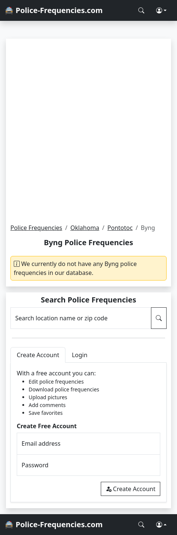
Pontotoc (120, 228)
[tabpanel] (88, 432)
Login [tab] (79, 355)
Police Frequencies (36, 228)
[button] (161, 10)
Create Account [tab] (38, 355)
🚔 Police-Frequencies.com (53, 10)
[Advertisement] (88, 131)
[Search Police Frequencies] (141, 10)
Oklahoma (84, 228)
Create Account (130, 489)
